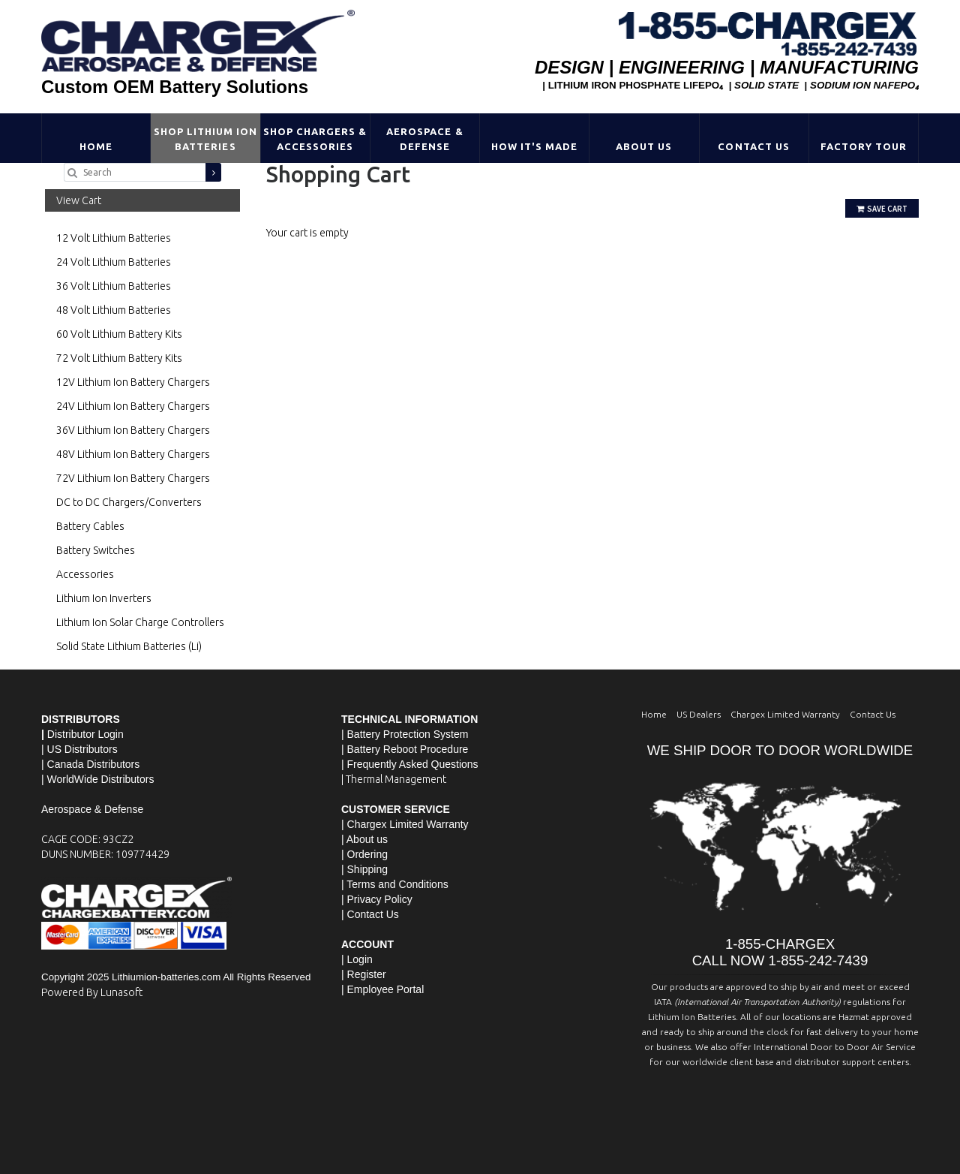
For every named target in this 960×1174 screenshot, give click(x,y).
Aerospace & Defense (424, 139)
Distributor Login (85, 734)
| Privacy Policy (376, 899)
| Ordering (364, 854)
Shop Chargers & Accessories (315, 139)
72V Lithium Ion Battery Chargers (133, 478)
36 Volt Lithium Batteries (113, 286)
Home (96, 146)
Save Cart (882, 208)
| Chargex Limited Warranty (405, 824)
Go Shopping (296, 248)
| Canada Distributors (90, 764)
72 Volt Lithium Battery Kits (119, 358)
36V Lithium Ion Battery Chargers (133, 430)
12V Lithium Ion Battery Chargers (133, 382)
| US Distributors (79, 749)
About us (367, 839)
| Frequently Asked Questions (409, 764)
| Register (363, 974)
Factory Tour (863, 146)
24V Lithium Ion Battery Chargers (133, 406)
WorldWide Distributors (100, 779)
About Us (644, 146)
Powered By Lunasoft (91, 992)
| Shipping (364, 869)
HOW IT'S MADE (534, 146)
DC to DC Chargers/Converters (129, 502)
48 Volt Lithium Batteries (113, 310)
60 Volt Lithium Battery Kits (119, 334)
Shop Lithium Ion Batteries (206, 139)
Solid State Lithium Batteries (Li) (129, 646)
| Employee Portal (382, 989)
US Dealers (698, 714)
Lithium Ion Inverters (104, 598)
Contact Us (753, 146)
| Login (357, 959)
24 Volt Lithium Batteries (113, 262)
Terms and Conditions (397, 884)
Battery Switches (95, 550)
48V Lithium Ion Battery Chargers (133, 454)
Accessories (85, 574)
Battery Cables (90, 526)
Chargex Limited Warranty (785, 714)
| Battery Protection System (404, 734)
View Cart (78, 200)
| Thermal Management (393, 779)
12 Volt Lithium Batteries (113, 238)
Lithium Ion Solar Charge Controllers (140, 622)
